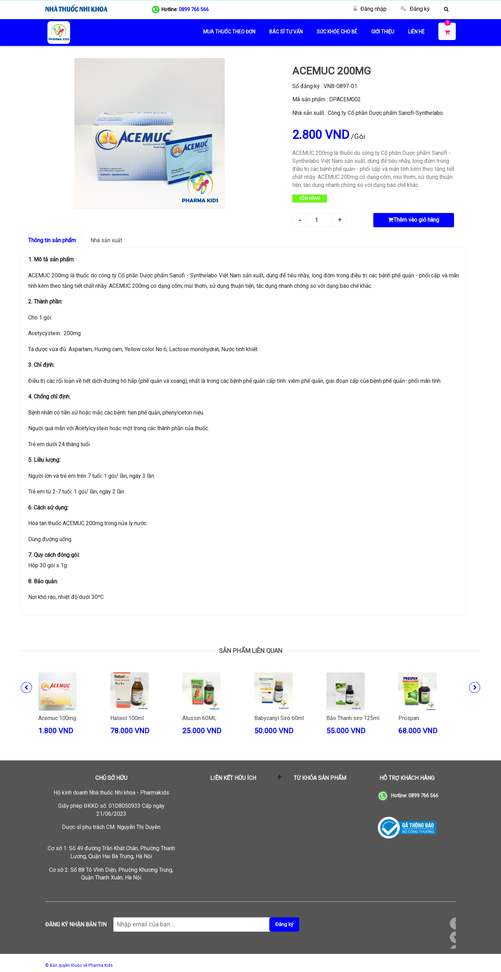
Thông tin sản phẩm (52, 240)
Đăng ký (420, 9)
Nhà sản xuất (106, 240)
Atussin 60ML (199, 718)
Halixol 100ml (127, 718)
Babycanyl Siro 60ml (279, 718)
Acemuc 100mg (57, 718)
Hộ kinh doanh (111, 792)
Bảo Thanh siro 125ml (352, 718)
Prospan (408, 718)
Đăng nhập (373, 9)
